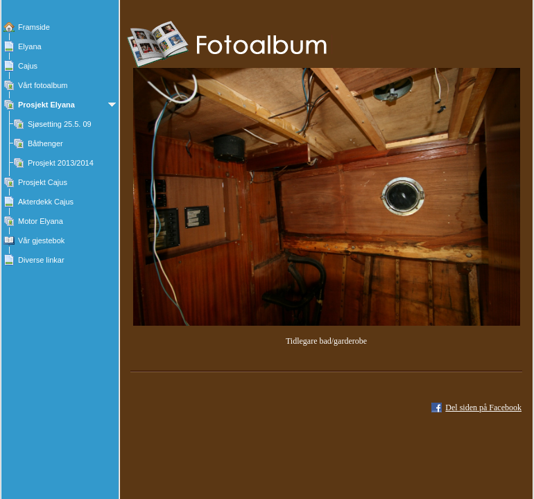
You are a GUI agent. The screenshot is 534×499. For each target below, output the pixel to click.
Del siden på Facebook (483, 407)
